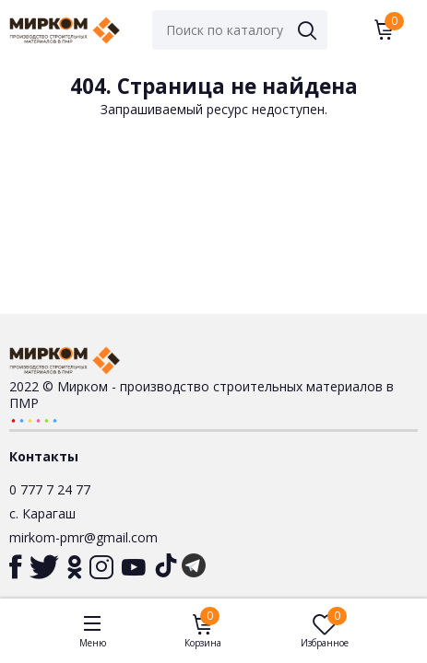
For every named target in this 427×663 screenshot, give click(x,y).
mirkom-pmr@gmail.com (83, 537)
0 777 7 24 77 (49, 489)
